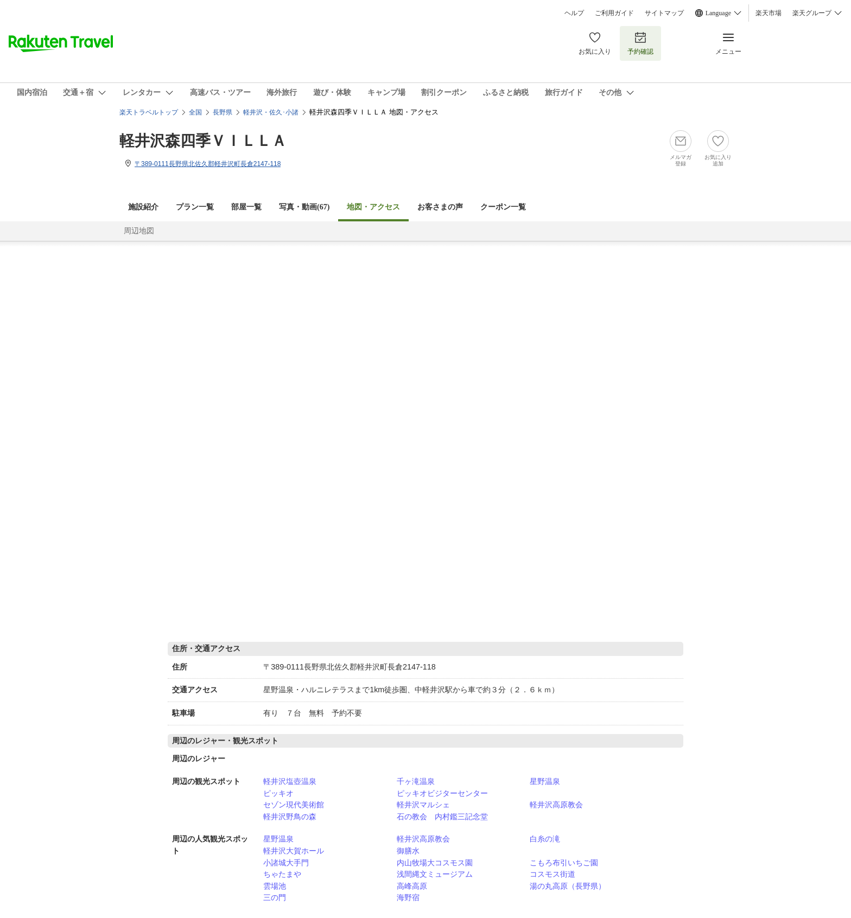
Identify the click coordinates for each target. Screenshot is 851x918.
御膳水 (408, 850)
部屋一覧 (246, 207)
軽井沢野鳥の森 (289, 816)
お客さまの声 (440, 207)
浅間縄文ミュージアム (435, 874)
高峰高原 (412, 886)
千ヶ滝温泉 (416, 781)
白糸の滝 (545, 838)
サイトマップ (664, 13)
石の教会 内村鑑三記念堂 (442, 816)
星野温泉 (545, 781)
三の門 (274, 897)
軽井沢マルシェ (423, 804)
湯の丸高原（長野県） (568, 886)
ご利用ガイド (614, 13)
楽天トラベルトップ (148, 112)
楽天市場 (768, 13)
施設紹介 (143, 207)
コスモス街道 (552, 874)
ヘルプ (574, 13)
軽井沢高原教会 (556, 804)
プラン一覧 (195, 207)
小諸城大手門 (286, 862)
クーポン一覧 (503, 207)
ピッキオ (278, 793)
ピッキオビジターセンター (442, 793)
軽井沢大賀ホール (293, 850)
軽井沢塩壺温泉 (289, 781)
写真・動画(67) (304, 207)
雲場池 (274, 886)
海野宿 (408, 897)
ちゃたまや (282, 874)
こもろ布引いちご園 (564, 862)
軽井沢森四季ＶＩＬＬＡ (203, 140)
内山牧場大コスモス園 (435, 862)
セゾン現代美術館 (293, 804)
